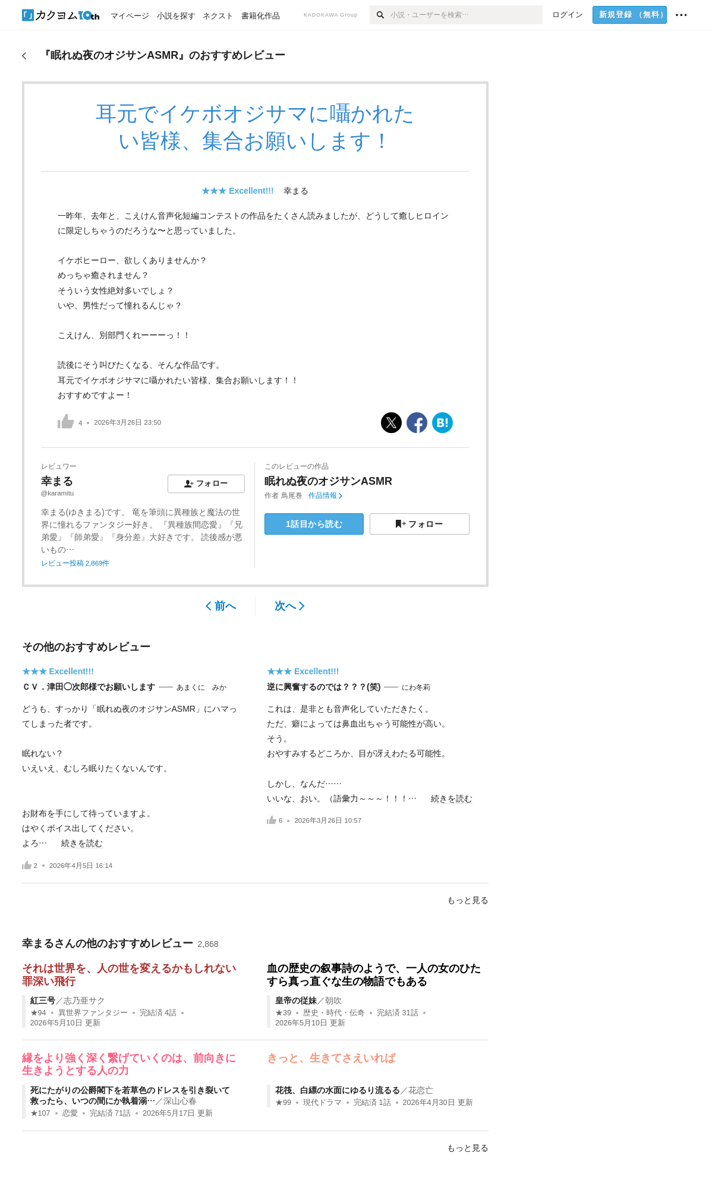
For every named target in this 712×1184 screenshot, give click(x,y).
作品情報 (325, 495)
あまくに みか (201, 687)
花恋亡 (420, 1090)
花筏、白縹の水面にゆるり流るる (337, 1090)
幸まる (295, 190)
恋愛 (70, 1113)
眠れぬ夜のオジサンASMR (328, 481)
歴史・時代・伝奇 (334, 1013)
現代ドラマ (322, 1102)
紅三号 (42, 1000)
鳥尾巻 (292, 495)
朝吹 (333, 1000)
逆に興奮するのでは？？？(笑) (323, 687)
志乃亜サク (84, 1000)
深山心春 (180, 1101)
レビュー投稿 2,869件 (75, 563)
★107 (40, 1113)
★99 (283, 1102)
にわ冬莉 (416, 687)
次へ (290, 606)
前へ (221, 606)
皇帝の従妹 (296, 1000)
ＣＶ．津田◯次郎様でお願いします (88, 687)
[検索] (380, 14)
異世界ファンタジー (93, 1013)
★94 (38, 1013)
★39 (283, 1013)
